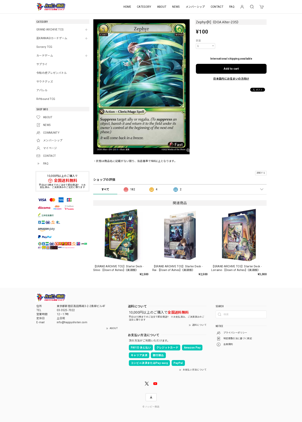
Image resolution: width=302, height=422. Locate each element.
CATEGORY (144, 6)
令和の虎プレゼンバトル (51, 72)
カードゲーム (44, 55)
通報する (261, 173)
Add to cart (231, 68)
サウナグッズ (44, 81)
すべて (105, 189)
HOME (127, 6)
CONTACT (217, 6)
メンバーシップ (195, 6)
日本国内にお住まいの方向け (231, 78)
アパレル (41, 90)
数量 (198, 40)
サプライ (41, 64)
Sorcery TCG (44, 46)
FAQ (231, 6)
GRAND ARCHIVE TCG (50, 29)
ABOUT (162, 6)
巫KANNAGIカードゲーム (51, 38)
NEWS (176, 6)
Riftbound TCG (45, 98)
